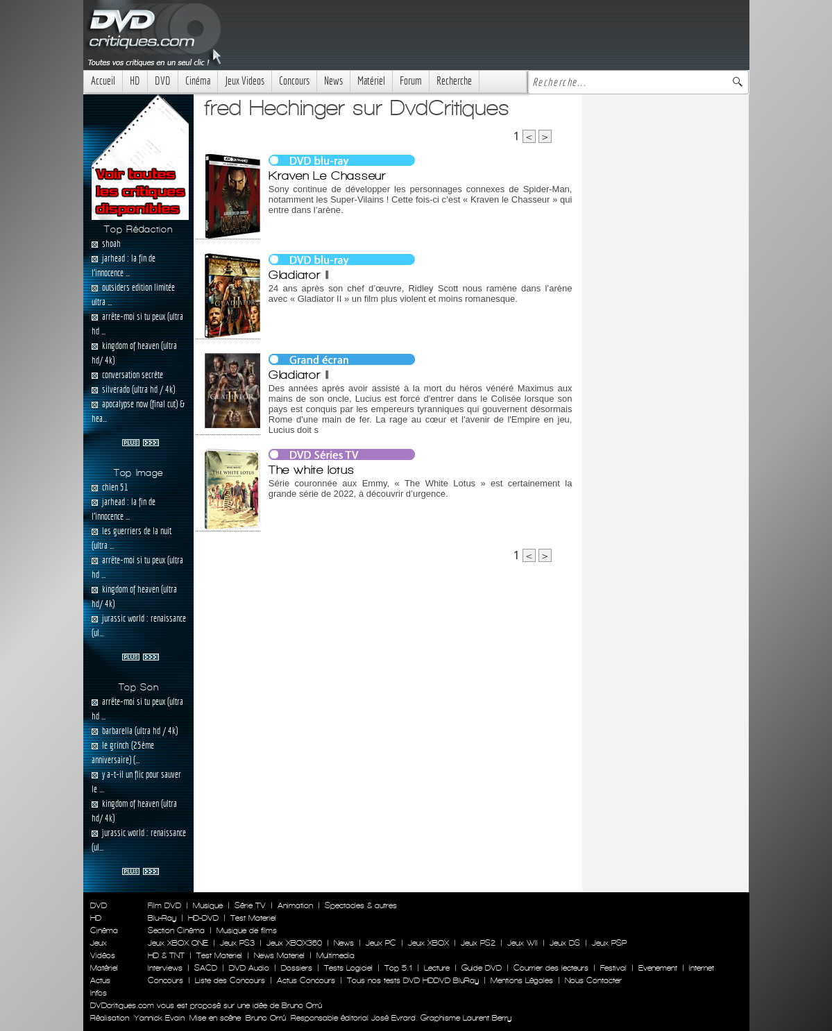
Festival (613, 968)
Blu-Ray (162, 918)
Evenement (657, 968)
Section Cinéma (176, 930)
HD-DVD (203, 918)
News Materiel (279, 955)
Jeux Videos (244, 80)
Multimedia (335, 955)
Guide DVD (481, 968)
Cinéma (197, 80)
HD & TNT (166, 955)
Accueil (103, 80)
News (333, 80)
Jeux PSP (609, 943)
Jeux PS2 (478, 943)
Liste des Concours (230, 980)
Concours (294, 80)
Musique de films (247, 930)
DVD (163, 80)
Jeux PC (381, 943)
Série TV (250, 905)
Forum (411, 80)
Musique (208, 905)
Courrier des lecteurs (550, 968)
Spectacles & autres (361, 905)
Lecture (437, 968)
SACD (205, 968)
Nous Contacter (592, 980)
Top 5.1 (398, 968)
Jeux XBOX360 (294, 943)
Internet (701, 968)
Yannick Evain (159, 1018)
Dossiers (296, 968)
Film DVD (164, 905)
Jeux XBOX (428, 943)
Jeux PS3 (237, 943)
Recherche (454, 80)
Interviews (165, 968)
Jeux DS (565, 943)
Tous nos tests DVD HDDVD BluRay (413, 980)
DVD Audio (249, 968)
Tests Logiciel (348, 968)
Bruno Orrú (266, 1018)
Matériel (371, 80)
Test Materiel (253, 918)
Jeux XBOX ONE (178, 943)
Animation (295, 905)
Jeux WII (522, 943)
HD (135, 80)
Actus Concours (306, 980)
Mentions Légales (522, 980)
